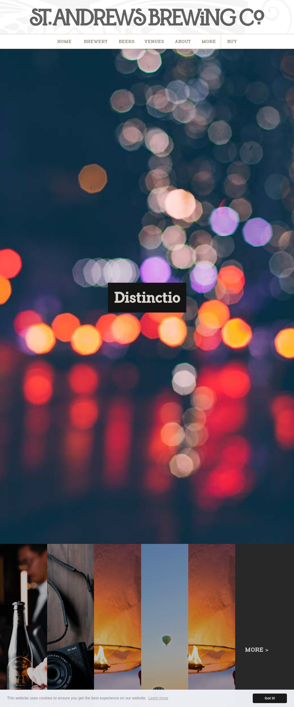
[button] (126, 41)
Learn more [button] (158, 698)
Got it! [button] (270, 698)
